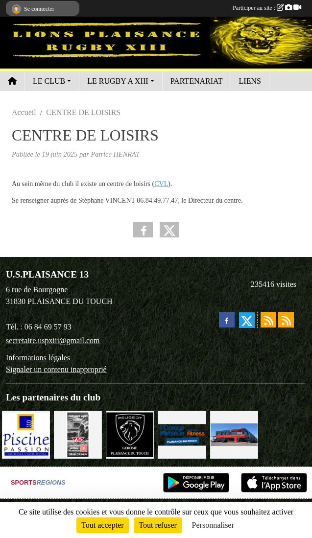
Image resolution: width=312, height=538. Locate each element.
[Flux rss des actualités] (268, 319)
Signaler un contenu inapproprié (56, 369)
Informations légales (38, 357)
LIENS (250, 81)
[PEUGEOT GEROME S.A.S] (130, 434)
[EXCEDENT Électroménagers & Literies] (234, 434)
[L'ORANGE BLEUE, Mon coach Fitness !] (182, 434)
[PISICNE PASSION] (26, 434)
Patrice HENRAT (115, 154)
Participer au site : (267, 7)
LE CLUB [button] (49, 81)
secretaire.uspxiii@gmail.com (53, 340)
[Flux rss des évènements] (286, 319)
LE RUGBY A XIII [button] (117, 81)
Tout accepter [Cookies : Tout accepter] (102, 525)
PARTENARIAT (196, 81)
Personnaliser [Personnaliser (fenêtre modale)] (213, 525)
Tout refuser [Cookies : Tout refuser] (158, 525)
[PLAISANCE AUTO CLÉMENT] (78, 434)
